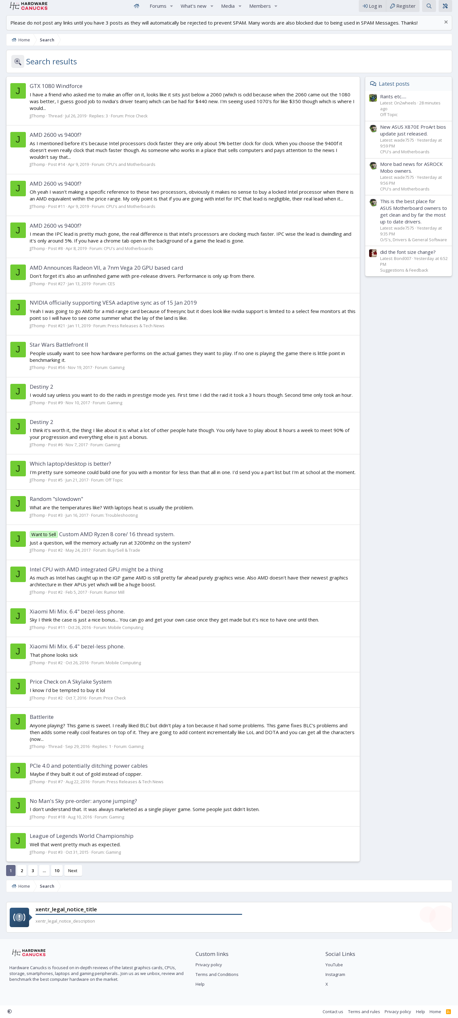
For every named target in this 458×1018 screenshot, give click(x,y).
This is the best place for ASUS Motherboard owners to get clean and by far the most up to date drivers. (416, 217)
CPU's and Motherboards (128, 171)
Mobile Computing (122, 634)
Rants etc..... (396, 103)
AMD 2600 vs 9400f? (53, 141)
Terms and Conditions (216, 974)
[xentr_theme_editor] (448, 9)
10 (54, 870)
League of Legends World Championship (79, 835)
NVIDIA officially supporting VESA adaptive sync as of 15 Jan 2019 (110, 309)
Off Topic (111, 486)
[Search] (432, 9)
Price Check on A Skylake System (68, 688)
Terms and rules (367, 1011)
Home (137, 9)
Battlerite (39, 723)
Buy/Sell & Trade (121, 556)
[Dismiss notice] (448, 29)
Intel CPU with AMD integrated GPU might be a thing (93, 575)
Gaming (114, 374)
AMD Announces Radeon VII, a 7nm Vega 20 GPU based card (103, 274)
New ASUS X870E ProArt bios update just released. (416, 136)
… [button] (41, 870)
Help (199, 984)
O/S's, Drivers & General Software (416, 246)
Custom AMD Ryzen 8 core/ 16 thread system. (99, 540)
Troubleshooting (118, 522)
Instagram (336, 974)
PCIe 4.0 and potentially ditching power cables (86, 765)
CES (108, 290)
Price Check (133, 122)
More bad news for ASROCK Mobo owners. (414, 173)
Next (69, 870)
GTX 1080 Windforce (53, 92)
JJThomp (34, 122)
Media (228, 9)
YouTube (335, 964)
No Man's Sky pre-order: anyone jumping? (80, 800)
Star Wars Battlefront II (56, 351)
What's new (194, 9)
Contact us (335, 1011)
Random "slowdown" (53, 505)
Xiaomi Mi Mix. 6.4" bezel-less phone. (74, 618)
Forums (158, 9)
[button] (171, 9)
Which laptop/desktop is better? (67, 470)
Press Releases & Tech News (133, 332)
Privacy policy (208, 964)
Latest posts (397, 90)
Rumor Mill (111, 598)
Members (260, 9)
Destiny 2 (38, 393)
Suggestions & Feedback (407, 276)
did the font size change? (410, 258)
